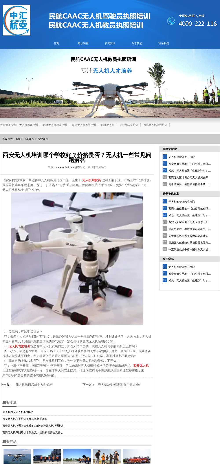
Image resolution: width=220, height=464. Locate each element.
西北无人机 (107, 124)
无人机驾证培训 (28, 124)
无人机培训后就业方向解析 (34, 384)
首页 (56, 43)
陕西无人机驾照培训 (84, 124)
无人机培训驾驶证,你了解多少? (119, 384)
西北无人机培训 (129, 124)
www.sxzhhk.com (65, 167)
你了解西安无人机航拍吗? (17, 412)
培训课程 (83, 43)
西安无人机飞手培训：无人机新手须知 (24, 418)
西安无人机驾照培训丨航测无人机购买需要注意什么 (32, 432)
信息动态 (29, 138)
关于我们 (137, 43)
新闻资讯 (110, 43)
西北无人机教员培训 (55, 124)
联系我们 (163, 43)
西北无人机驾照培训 (155, 124)
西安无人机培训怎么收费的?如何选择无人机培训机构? (34, 425)
